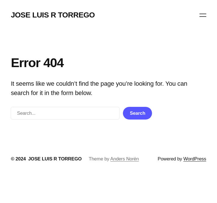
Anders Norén (124, 159)
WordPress (194, 159)
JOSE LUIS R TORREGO (53, 15)
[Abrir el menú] (202, 15)
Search (138, 113)
